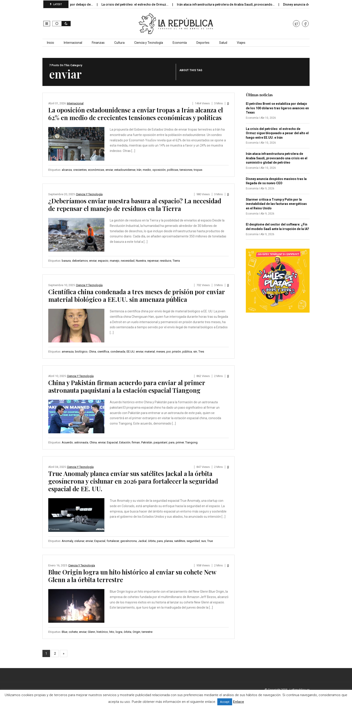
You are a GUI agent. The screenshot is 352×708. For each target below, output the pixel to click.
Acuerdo (67, 442)
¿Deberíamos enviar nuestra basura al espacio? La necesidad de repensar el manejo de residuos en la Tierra (134, 205)
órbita (152, 541)
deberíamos (80, 260)
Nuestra (141, 260)
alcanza (67, 169)
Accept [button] (224, 702)
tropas (198, 169)
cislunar (79, 541)
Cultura (119, 42)
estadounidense (124, 169)
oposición (159, 169)
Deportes (202, 42)
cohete (73, 631)
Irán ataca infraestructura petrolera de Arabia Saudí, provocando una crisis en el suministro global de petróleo (276, 158)
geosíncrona (128, 541)
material (150, 351)
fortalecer (113, 541)
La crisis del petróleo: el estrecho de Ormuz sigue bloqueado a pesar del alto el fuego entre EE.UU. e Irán (277, 133)
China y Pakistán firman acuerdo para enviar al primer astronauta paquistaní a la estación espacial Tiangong (126, 386)
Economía (180, 42)
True (210, 541)
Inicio (50, 42)
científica (103, 351)
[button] (46, 23)
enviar (109, 169)
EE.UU (130, 351)
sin (195, 351)
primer (180, 442)
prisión (176, 351)
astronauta (81, 442)
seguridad (193, 541)
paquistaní (160, 442)
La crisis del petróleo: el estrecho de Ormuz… (142, 4)
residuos (165, 260)
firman (136, 442)
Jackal (142, 541)
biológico (81, 351)
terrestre (147, 631)
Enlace (238, 702)
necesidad (127, 260)
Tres (201, 351)
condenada (117, 351)
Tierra (176, 260)
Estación (124, 442)
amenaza (68, 351)
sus (203, 541)
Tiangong (191, 442)
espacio (103, 260)
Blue (64, 631)
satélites (179, 541)
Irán (139, 169)
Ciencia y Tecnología (148, 42)
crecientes (80, 169)
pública (187, 351)
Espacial (112, 442)
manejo (114, 260)
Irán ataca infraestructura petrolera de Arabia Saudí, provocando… (233, 4)
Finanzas (98, 42)
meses (160, 351)
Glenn (91, 631)
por (168, 351)
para (171, 442)
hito (111, 631)
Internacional (73, 42)
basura (66, 260)
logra (119, 631)
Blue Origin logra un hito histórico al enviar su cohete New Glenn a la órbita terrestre (132, 576)
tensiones (186, 169)
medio (147, 169)
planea (168, 541)
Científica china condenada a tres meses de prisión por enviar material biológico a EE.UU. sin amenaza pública (136, 295)
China (92, 351)
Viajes (241, 42)
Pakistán (146, 442)
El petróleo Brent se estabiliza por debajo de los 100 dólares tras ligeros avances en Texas (277, 108)
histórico (102, 631)
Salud (223, 42)
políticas (172, 169)
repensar (152, 260)
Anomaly (67, 541)
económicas (96, 169)
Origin (136, 631)
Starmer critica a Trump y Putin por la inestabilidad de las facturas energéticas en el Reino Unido (276, 204)
